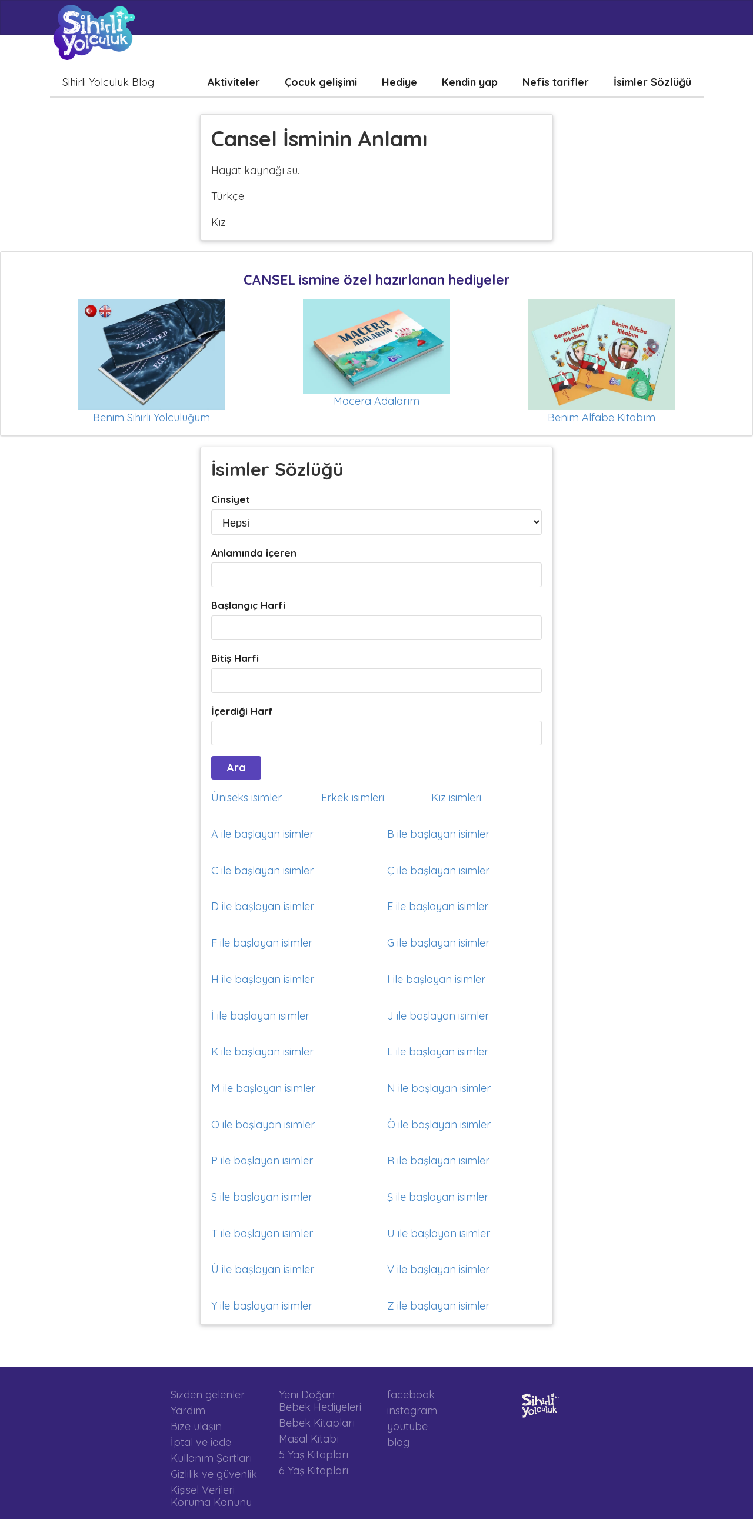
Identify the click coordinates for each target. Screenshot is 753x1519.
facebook (411, 1394)
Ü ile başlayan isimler (262, 1269)
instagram (412, 1410)
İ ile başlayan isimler (260, 1015)
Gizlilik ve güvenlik (214, 1474)
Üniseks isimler (246, 797)
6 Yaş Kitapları (313, 1470)
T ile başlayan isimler (262, 1233)
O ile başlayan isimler (263, 1124)
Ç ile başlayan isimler (438, 870)
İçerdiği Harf (242, 711)
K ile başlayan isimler (262, 1051)
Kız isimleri (456, 797)
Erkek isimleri (352, 797)
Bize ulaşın (196, 1426)
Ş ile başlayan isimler (437, 1197)
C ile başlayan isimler (262, 870)
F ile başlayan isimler (261, 943)
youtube (407, 1426)
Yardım (188, 1410)
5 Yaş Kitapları (313, 1454)
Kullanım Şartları (211, 1458)
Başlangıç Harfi (248, 605)
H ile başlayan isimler (262, 979)
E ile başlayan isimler (437, 906)
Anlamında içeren (253, 553)
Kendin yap (470, 82)
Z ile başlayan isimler (438, 1306)
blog (398, 1441)
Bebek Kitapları (317, 1423)
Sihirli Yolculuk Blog (108, 82)
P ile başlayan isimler (262, 1160)
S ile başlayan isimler (261, 1197)
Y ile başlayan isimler (261, 1306)
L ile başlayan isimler (437, 1051)
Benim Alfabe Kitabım (601, 417)
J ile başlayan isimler (438, 1015)
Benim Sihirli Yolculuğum (151, 417)
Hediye (399, 82)
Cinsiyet (230, 499)
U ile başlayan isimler (438, 1233)
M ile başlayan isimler (263, 1088)
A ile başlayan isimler (262, 834)
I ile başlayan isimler (436, 979)
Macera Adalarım (376, 401)
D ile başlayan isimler (262, 906)
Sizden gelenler (208, 1394)
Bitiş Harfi (235, 658)
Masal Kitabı (309, 1438)
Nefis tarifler (555, 82)
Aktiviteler (234, 82)
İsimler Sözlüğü (652, 82)
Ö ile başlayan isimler (439, 1124)
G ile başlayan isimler (438, 943)
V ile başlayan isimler (438, 1269)
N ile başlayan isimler (439, 1088)
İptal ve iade (201, 1442)
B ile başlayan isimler (438, 834)
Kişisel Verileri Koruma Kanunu (211, 1495)
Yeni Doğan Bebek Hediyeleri (320, 1401)
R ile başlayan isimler (438, 1160)
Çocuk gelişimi (321, 82)
